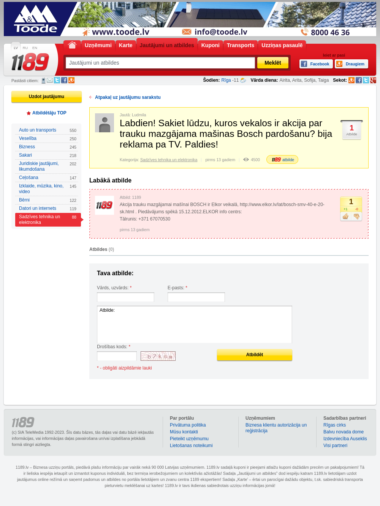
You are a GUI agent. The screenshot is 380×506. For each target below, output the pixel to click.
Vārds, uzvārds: (114, 287)
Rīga (226, 80)
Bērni (47, 200)
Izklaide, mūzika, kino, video (47, 188)
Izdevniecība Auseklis (345, 438)
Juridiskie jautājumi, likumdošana (47, 166)
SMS (43, 81)
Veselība (47, 138)
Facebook (64, 80)
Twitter (57, 80)
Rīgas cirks (334, 425)
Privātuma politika (188, 425)
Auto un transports (47, 130)
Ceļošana (47, 178)
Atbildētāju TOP (49, 113)
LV (16, 48)
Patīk (345, 217)
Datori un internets (47, 208)
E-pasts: (177, 287)
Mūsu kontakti (184, 432)
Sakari (47, 155)
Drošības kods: (113, 346)
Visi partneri (335, 445)
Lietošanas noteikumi (191, 445)
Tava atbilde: (115, 273)
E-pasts (50, 80)
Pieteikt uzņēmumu (189, 438)
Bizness (47, 147)
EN (34, 48)
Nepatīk (356, 217)
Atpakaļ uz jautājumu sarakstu (128, 97)
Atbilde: (194, 324)
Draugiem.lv (71, 80)
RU (25, 48)
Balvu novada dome (343, 432)
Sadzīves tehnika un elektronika (47, 219)
